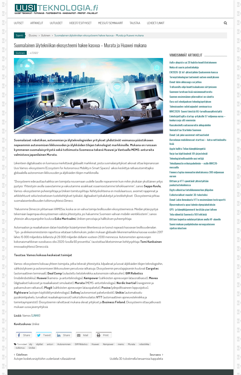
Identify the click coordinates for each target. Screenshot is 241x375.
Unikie (32, 347)
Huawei (95, 344)
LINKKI (35, 315)
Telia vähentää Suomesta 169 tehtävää (188, 214)
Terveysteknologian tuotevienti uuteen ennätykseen (194, 77)
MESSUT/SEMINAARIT (110, 23)
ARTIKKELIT (36, 23)
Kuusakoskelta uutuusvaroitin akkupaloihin (190, 125)
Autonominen (64, 344)
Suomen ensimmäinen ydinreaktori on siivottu (191, 97)
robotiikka (144, 344)
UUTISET (19, 23)
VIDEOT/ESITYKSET (80, 23)
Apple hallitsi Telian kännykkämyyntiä (187, 148)
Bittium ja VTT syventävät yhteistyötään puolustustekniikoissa (188, 183)
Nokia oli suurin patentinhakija (184, 67)
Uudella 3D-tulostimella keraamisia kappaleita (136, 358)
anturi (50, 344)
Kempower (108, 344)
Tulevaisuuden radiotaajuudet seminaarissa (190, 106)
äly (30, 344)
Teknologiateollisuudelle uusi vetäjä (186, 158)
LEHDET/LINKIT (155, 23)
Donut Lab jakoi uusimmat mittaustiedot (189, 135)
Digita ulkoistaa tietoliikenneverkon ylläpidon (191, 190)
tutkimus (20, 347)
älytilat (39, 344)
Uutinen (45, 35)
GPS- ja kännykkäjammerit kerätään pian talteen (193, 209)
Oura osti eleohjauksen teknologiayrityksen (190, 101)
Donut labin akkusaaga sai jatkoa (185, 82)
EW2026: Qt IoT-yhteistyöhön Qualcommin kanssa (193, 72)
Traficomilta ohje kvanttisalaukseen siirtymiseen (193, 87)
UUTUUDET (56, 23)
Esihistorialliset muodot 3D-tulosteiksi (188, 195)
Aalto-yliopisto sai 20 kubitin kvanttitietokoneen (193, 62)
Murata (131, 344)
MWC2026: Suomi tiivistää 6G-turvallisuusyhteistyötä (195, 111)
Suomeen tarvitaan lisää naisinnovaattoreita (190, 92)
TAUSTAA (135, 23)
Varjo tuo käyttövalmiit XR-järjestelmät (188, 153)
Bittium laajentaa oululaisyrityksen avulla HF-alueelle (195, 219)
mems (121, 344)
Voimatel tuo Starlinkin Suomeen (185, 130)
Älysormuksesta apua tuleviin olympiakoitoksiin (192, 204)
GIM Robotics (81, 344)
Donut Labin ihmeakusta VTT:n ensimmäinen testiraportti (197, 200)
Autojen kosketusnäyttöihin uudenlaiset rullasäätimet (45, 358)
